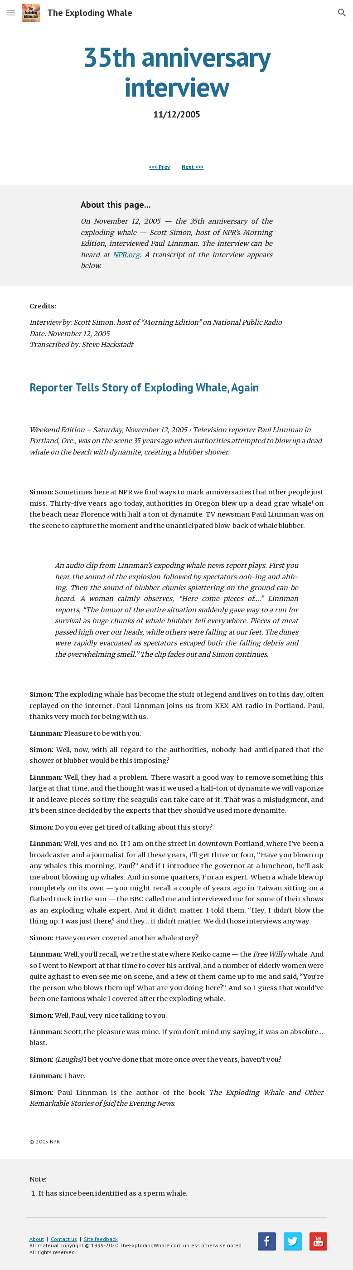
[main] (177, 81)
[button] (11, 12)
